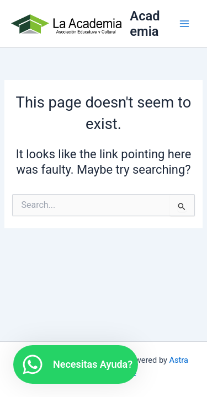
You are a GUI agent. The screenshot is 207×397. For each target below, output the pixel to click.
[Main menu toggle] (184, 23)
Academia (145, 23)
